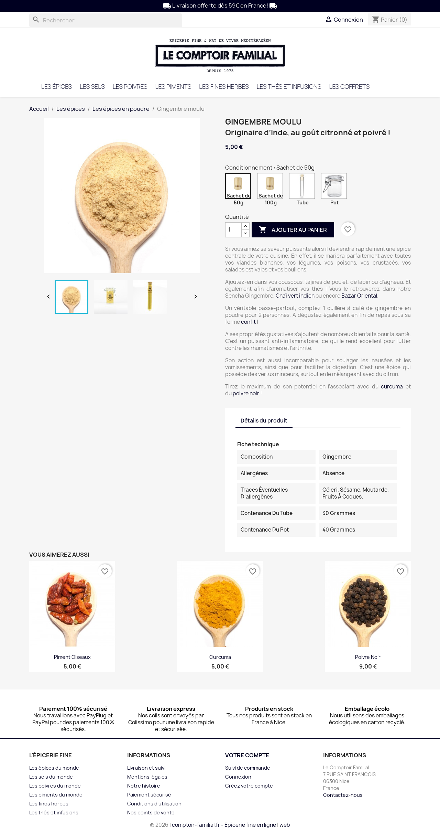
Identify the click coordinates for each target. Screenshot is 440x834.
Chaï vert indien (295, 295)
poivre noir (246, 393)
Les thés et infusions (288, 86)
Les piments (173, 86)
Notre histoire (143, 785)
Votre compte (247, 755)
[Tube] (303, 187)
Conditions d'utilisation (154, 803)
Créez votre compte (249, 785)
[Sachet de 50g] (239, 187)
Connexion (238, 776)
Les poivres (130, 86)
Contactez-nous (343, 795)
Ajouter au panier (293, 229)
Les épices (56, 86)
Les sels (92, 86)
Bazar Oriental (359, 295)
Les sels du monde (51, 776)
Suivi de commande (247, 767)
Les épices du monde (54, 767)
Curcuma (220, 657)
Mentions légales (147, 776)
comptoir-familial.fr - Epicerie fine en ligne (224, 824)
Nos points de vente (151, 812)
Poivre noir (368, 657)
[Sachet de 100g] (271, 187)
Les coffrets (349, 86)
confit (248, 321)
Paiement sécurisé (149, 794)
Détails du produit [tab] (264, 420)
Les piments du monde (55, 794)
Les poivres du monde (55, 785)
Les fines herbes (224, 86)
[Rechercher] (105, 20)
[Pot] (335, 187)
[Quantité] (233, 229)
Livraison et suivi (146, 767)
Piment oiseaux (72, 657)
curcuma (392, 386)
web (284, 824)
